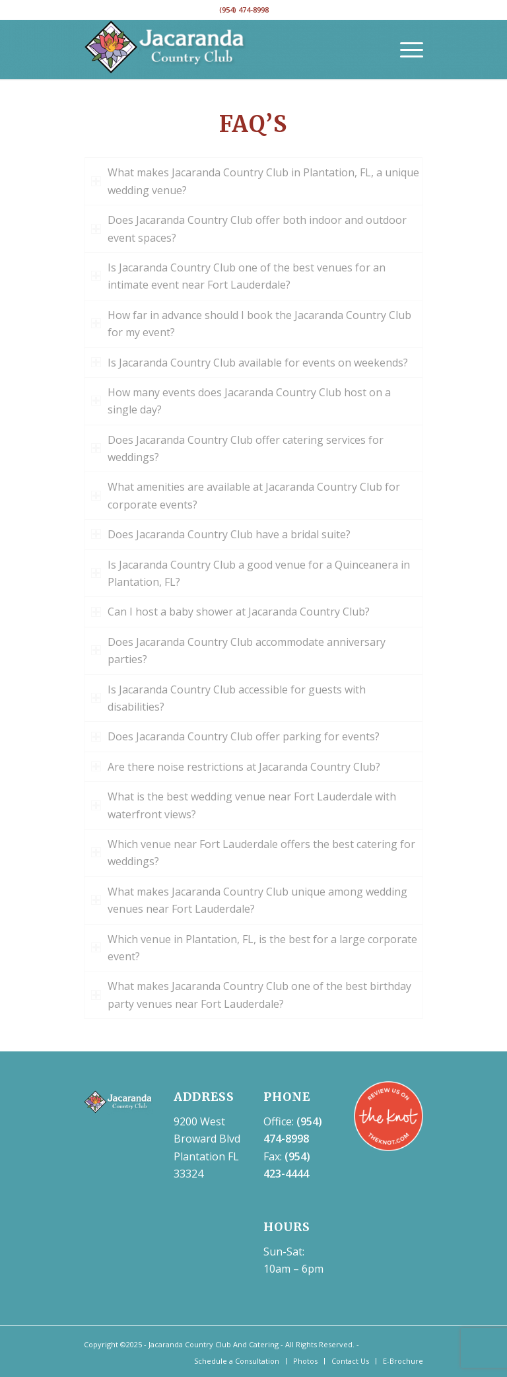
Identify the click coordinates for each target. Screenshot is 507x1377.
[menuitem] (405, 49)
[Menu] (405, 49)
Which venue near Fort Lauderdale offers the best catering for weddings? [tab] (253, 852)
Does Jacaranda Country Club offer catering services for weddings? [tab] (237, 448)
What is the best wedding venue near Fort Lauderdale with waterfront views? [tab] (243, 805)
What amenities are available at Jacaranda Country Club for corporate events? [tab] (245, 495)
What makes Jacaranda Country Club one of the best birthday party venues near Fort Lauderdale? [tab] (251, 994)
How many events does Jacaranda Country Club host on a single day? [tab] (241, 401)
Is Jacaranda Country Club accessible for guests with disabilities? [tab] (228, 698)
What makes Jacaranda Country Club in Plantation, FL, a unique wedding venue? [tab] (255, 181)
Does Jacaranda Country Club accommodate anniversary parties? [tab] (238, 650)
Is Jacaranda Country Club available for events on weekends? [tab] (249, 362)
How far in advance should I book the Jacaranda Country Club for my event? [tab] (251, 323)
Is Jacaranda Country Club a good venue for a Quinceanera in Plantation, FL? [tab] (250, 573)
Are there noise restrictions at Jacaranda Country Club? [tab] (235, 766)
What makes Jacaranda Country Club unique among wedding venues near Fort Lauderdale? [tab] (249, 900)
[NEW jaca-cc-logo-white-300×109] (166, 49)
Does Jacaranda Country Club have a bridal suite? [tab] (221, 534)
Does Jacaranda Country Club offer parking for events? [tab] (235, 736)
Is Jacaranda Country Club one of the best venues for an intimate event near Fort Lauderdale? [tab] (238, 276)
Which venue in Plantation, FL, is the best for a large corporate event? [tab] (254, 948)
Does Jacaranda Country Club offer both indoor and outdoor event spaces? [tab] (249, 228)
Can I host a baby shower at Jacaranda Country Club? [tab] (230, 611)
